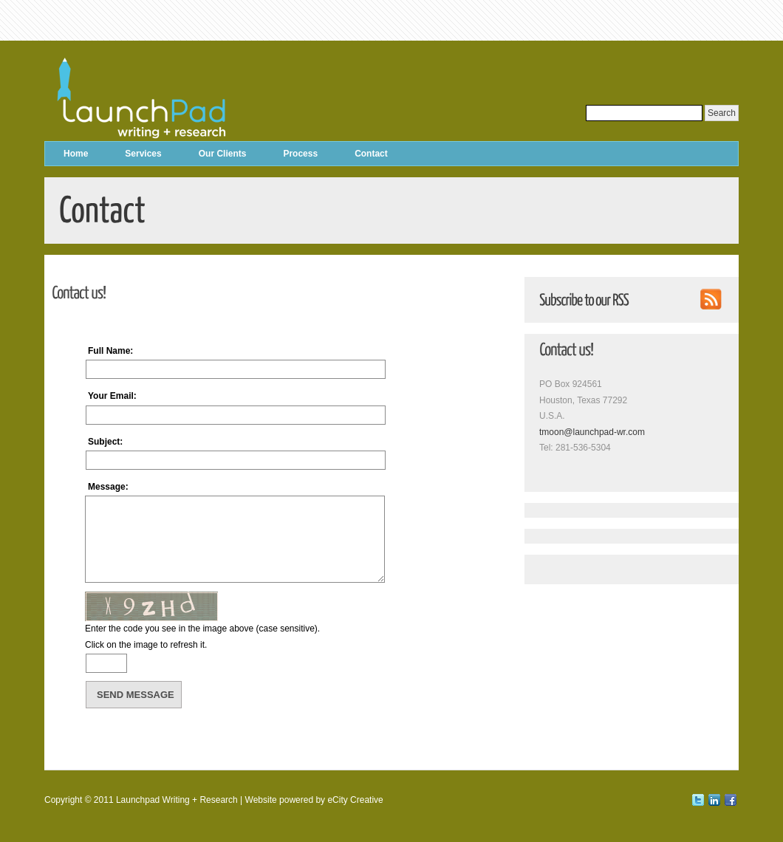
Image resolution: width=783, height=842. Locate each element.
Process (300, 153)
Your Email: (112, 396)
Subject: (105, 442)
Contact (371, 153)
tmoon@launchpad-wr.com (592, 432)
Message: (108, 487)
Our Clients (223, 153)
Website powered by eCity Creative (314, 800)
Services (143, 153)
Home (76, 153)
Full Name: (110, 351)
